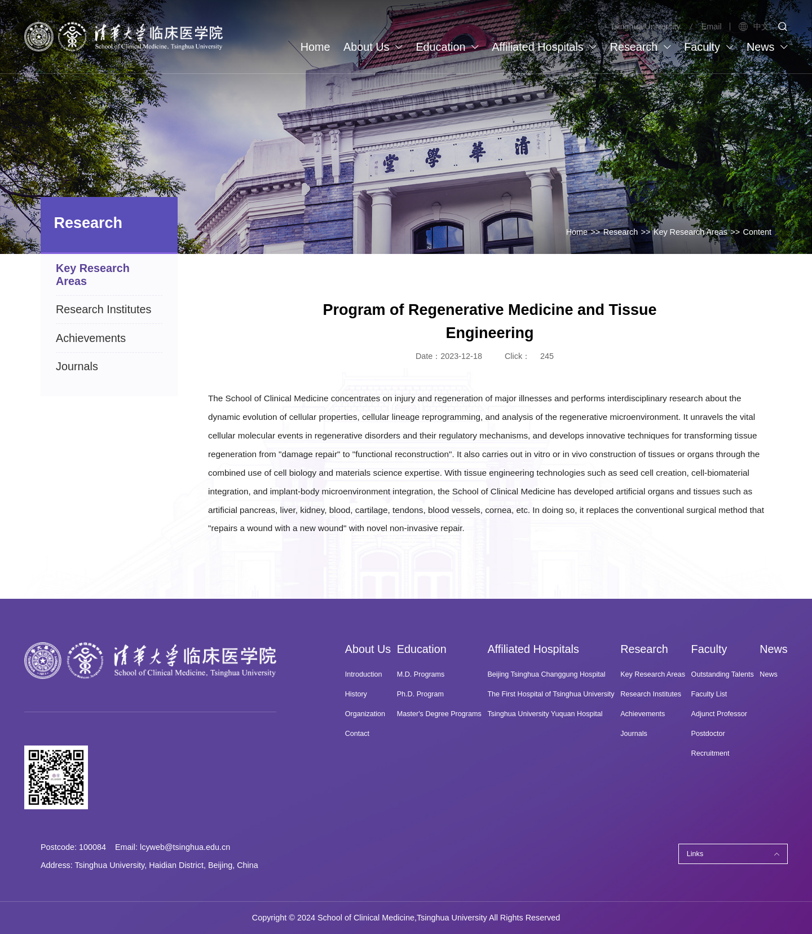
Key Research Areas (690, 231)
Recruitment (710, 753)
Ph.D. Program (420, 694)
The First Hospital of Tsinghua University (550, 694)
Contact (357, 734)
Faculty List (709, 694)
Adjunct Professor (719, 714)
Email (711, 26)
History (356, 694)
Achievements (642, 714)
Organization (365, 714)
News (769, 674)
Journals (633, 734)
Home (577, 231)
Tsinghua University (645, 26)
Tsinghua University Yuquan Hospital (544, 714)
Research (620, 231)
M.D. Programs (421, 674)
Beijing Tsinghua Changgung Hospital (546, 674)
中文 (753, 26)
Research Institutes (650, 694)
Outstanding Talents (722, 674)
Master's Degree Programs (439, 714)
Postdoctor (708, 734)
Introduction (363, 674)
